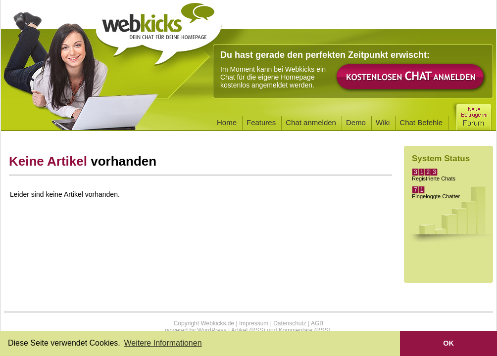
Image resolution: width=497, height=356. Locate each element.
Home (227, 122)
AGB (317, 323)
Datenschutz (289, 323)
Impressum (253, 323)
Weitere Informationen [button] (162, 343)
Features (261, 122)
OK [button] (448, 343)
